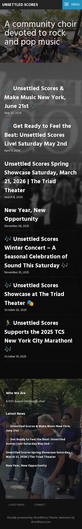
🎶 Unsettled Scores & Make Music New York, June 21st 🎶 (35, 97)
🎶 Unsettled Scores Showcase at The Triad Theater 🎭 (34, 294)
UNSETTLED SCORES (20, 5)
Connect (39, 505)
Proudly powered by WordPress (27, 517)
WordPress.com (41, 522)
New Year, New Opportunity (25, 215)
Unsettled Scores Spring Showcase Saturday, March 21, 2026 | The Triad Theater (40, 177)
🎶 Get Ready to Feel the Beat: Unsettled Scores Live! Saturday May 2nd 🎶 (40, 135)
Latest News (16, 505)
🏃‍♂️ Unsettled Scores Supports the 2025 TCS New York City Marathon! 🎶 (38, 337)
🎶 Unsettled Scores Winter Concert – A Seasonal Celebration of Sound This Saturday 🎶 (36, 253)
